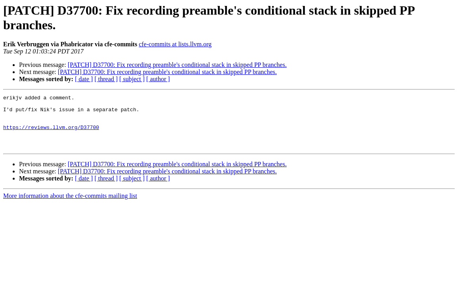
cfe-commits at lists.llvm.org (175, 44)
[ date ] (84, 79)
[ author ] (158, 79)
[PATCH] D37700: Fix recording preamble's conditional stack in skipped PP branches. (177, 64)
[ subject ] (132, 79)
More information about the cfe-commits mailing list (70, 206)
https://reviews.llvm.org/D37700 (51, 134)
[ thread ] (106, 79)
